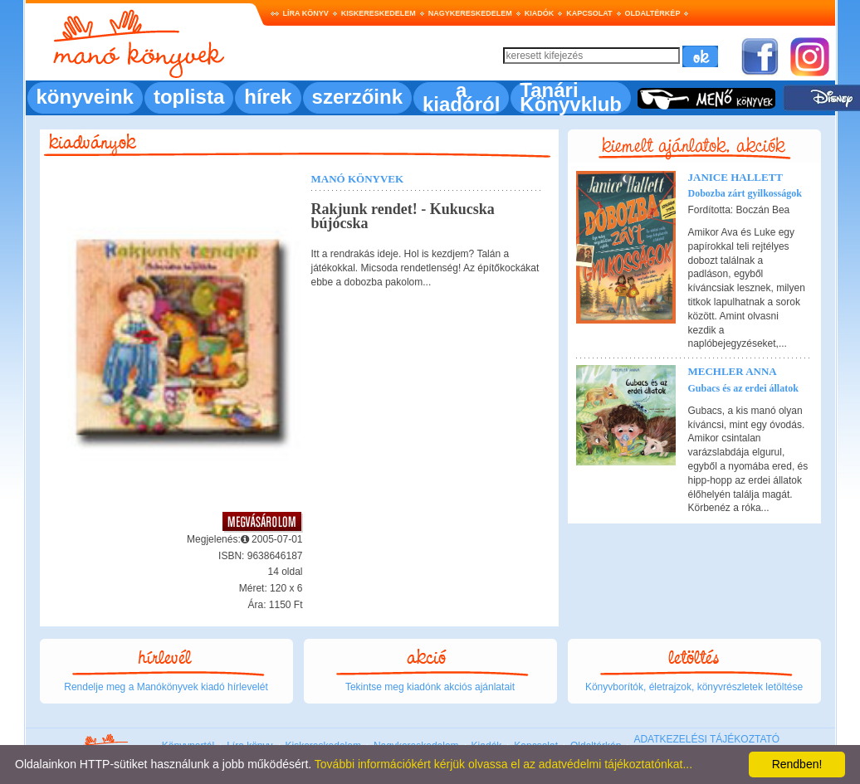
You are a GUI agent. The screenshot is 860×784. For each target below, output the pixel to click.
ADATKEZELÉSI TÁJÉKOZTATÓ (706, 739)
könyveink (85, 96)
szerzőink (357, 96)
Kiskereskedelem (378, 13)
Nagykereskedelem (470, 13)
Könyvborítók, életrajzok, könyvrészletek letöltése (694, 687)
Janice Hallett (736, 177)
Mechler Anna (732, 371)
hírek (267, 96)
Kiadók (540, 13)
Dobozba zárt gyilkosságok (745, 193)
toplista (189, 96)
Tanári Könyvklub (571, 97)
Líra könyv (306, 13)
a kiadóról (461, 97)
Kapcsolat (589, 13)
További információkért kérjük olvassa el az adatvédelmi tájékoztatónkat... (503, 764)
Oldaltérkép (653, 13)
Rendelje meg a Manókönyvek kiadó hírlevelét (165, 687)
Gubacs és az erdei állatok (743, 388)
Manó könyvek (357, 179)
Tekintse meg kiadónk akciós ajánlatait (430, 687)
